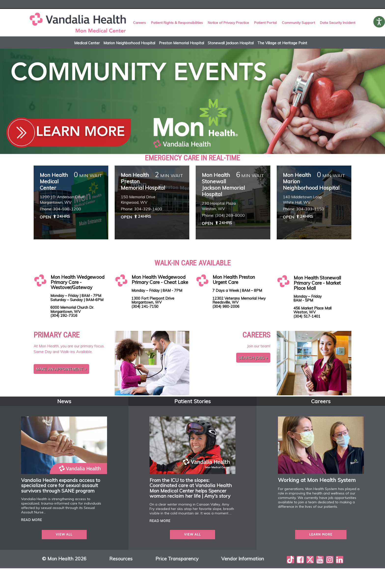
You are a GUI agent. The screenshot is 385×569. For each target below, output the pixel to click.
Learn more (320, 535)
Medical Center (87, 43)
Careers (140, 23)
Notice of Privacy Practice (228, 23)
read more (31, 521)
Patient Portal (265, 23)
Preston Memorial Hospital (181, 43)
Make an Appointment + (61, 369)
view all (64, 535)
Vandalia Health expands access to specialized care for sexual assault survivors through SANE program (60, 485)
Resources (121, 559)
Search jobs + (253, 358)
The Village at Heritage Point (282, 43)
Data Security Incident (337, 23)
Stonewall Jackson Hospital (231, 43)
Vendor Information (242, 559)
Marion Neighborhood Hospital (129, 43)
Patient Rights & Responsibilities (177, 23)
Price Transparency (176, 559)
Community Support (298, 23)
